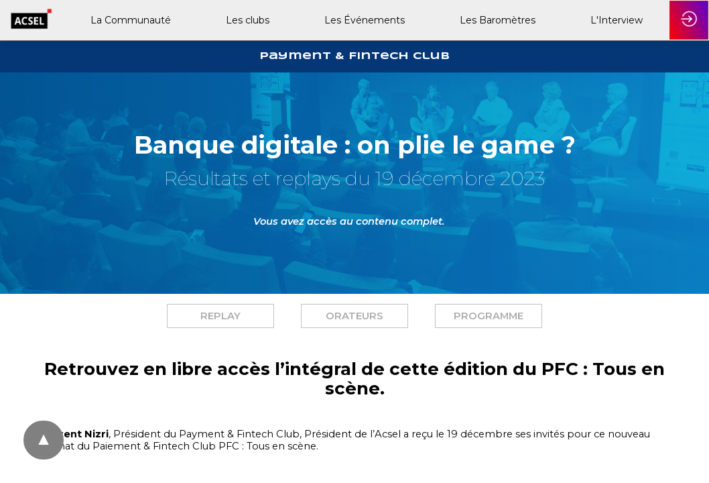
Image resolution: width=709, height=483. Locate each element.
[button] (220, 316)
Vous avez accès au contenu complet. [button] (349, 221)
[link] (129, 20)
